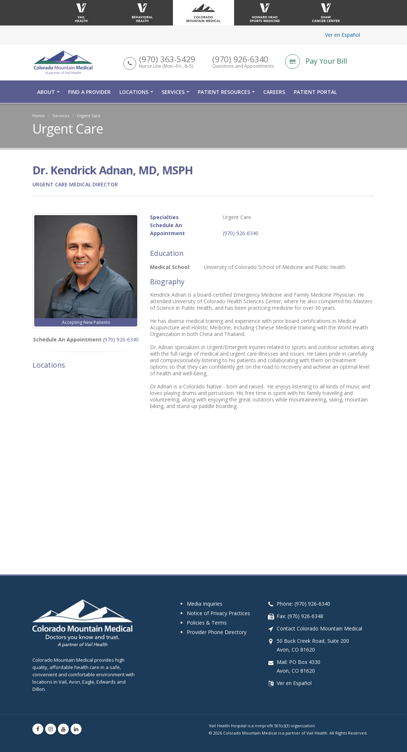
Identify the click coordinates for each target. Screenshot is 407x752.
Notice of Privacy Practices (218, 613)
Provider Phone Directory (216, 632)
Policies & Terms (207, 622)
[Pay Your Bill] (330, 62)
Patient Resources (224, 92)
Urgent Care (88, 115)
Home (38, 115)
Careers (274, 92)
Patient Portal (315, 92)
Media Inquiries (204, 603)
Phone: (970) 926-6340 (303, 603)
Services (173, 92)
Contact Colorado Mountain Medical (319, 628)
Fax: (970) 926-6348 (300, 616)
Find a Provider (89, 92)
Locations (134, 92)
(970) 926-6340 (121, 339)
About (46, 92)
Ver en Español (342, 34)
